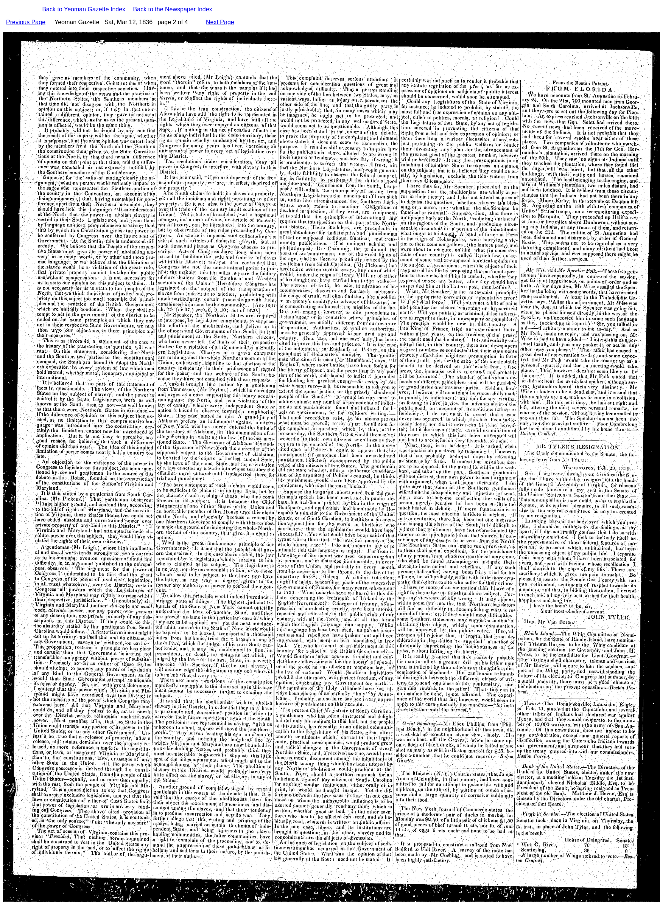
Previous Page (25, 22)
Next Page (220, 22)
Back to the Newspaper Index (172, 9)
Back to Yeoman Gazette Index (83, 9)
